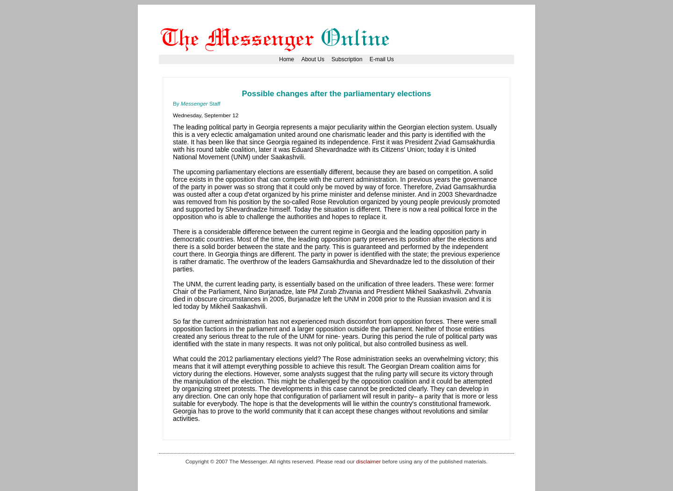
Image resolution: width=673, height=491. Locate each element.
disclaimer (368, 461)
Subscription (346, 59)
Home (286, 59)
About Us (312, 59)
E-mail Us (382, 59)
